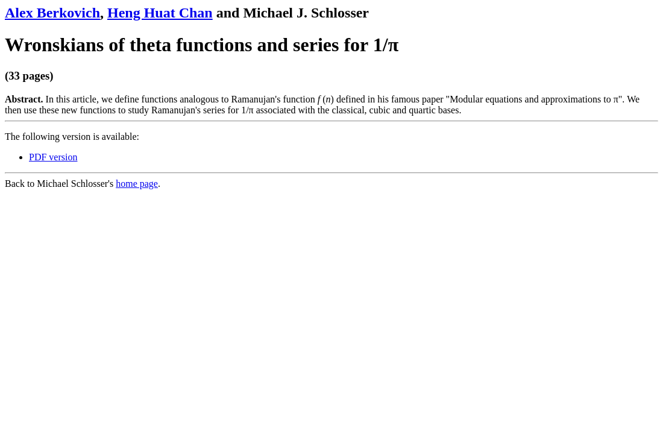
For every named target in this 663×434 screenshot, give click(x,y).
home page (137, 183)
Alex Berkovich (52, 12)
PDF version (53, 157)
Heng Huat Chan (160, 12)
